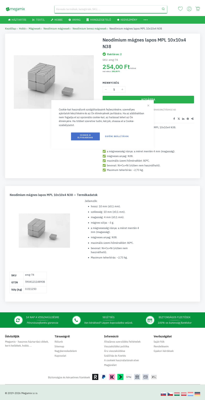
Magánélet (110, 365)
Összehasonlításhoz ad (162, 109)
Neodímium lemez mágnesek (90, 28)
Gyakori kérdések (164, 351)
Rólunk (59, 341)
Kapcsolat (60, 355)
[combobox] (111, 9)
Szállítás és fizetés (115, 355)
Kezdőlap (10, 28)
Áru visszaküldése (114, 351)
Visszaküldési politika (116, 346)
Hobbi (22, 28)
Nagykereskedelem (66, 351)
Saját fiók (159, 341)
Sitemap (59, 346)
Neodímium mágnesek (56, 28)
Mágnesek (35, 28)
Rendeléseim (161, 346)
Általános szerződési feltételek (122, 341)
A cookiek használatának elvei (121, 360)
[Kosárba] (148, 99)
